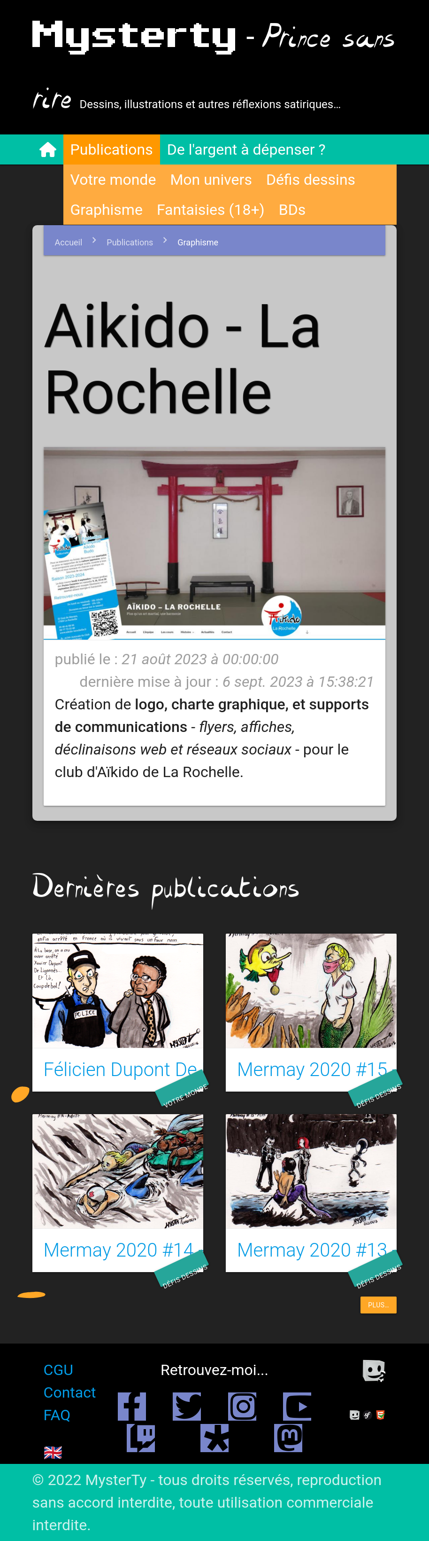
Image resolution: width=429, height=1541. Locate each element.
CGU (58, 1370)
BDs (292, 210)
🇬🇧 (53, 1453)
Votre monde (113, 180)
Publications (111, 149)
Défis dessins (310, 180)
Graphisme (106, 210)
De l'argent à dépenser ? (246, 149)
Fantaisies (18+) (211, 210)
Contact (70, 1392)
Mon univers (211, 180)
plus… (378, 1305)
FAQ (57, 1415)
